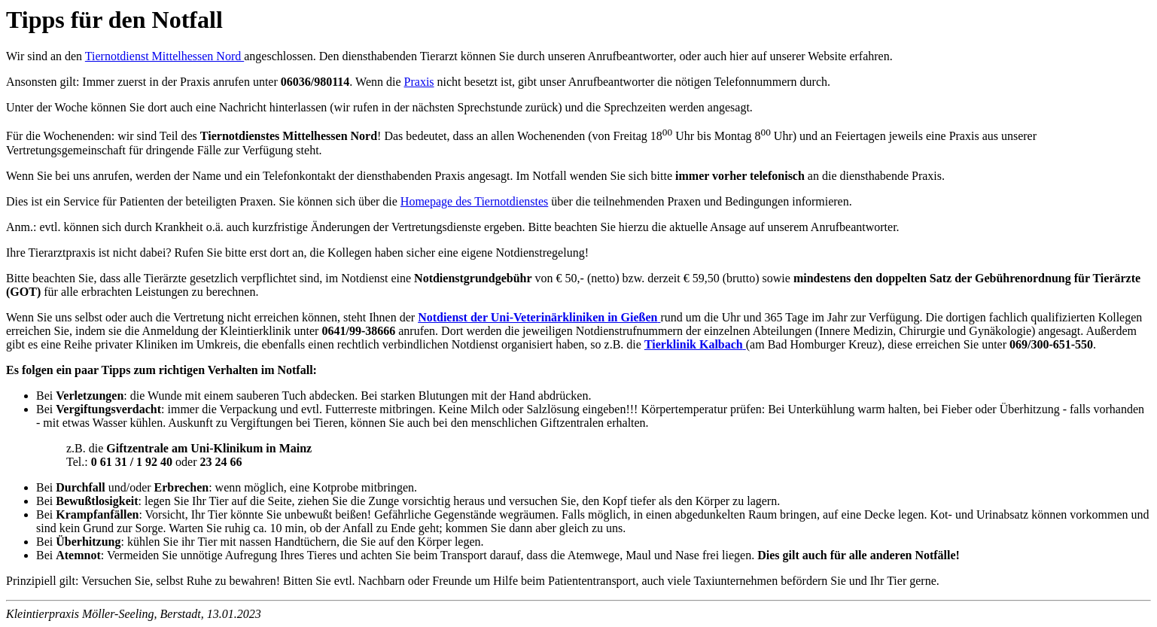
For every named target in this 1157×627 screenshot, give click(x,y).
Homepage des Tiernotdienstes (474, 201)
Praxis (419, 81)
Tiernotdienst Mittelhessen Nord (164, 56)
